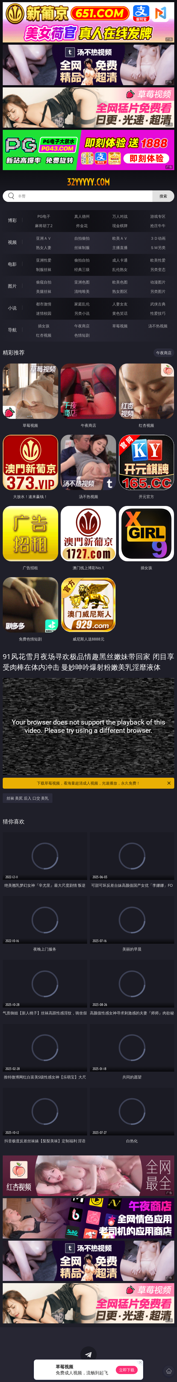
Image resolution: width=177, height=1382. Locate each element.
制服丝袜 (43, 269)
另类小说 (82, 313)
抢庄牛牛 (158, 225)
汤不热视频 (157, 325)
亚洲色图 (82, 282)
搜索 (163, 196)
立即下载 (126, 1369)
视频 (12, 242)
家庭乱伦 (82, 304)
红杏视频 (43, 335)
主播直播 (120, 247)
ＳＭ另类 (158, 247)
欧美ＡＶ (120, 238)
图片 (12, 286)
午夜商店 (82, 325)
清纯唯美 (82, 291)
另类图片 (158, 291)
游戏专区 (158, 216)
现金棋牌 (120, 225)
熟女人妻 (43, 247)
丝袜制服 (82, 247)
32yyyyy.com (88, 182)
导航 (12, 330)
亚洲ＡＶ (43, 238)
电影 (12, 264)
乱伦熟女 (120, 269)
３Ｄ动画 (158, 238)
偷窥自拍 (43, 282)
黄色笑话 (120, 313)
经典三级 (82, 269)
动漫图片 (158, 282)
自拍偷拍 (82, 238)
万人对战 (120, 216)
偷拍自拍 (82, 260)
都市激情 (43, 304)
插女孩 (43, 325)
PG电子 (43, 216)
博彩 (12, 220)
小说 (12, 308)
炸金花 (82, 225)
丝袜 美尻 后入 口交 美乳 (28, 798)
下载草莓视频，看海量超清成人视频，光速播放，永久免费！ (104, 783)
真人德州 (82, 216)
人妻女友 (120, 304)
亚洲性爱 (43, 260)
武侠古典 (158, 304)
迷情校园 (43, 313)
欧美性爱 (158, 260)
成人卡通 (120, 260)
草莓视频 (120, 325)
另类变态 (158, 269)
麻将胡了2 (43, 225)
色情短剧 (82, 335)
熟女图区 (120, 291)
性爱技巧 (158, 313)
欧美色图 (120, 282)
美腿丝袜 (43, 291)
